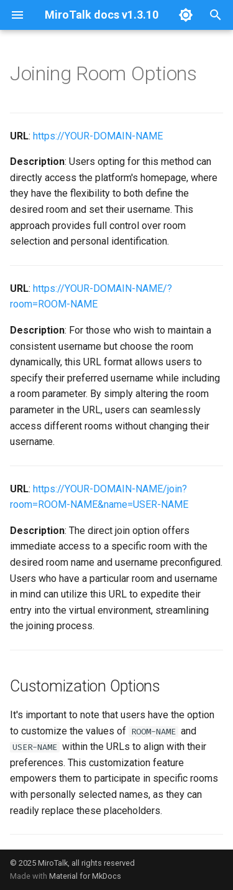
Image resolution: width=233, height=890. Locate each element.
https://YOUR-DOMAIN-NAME (98, 136)
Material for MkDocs (85, 876)
